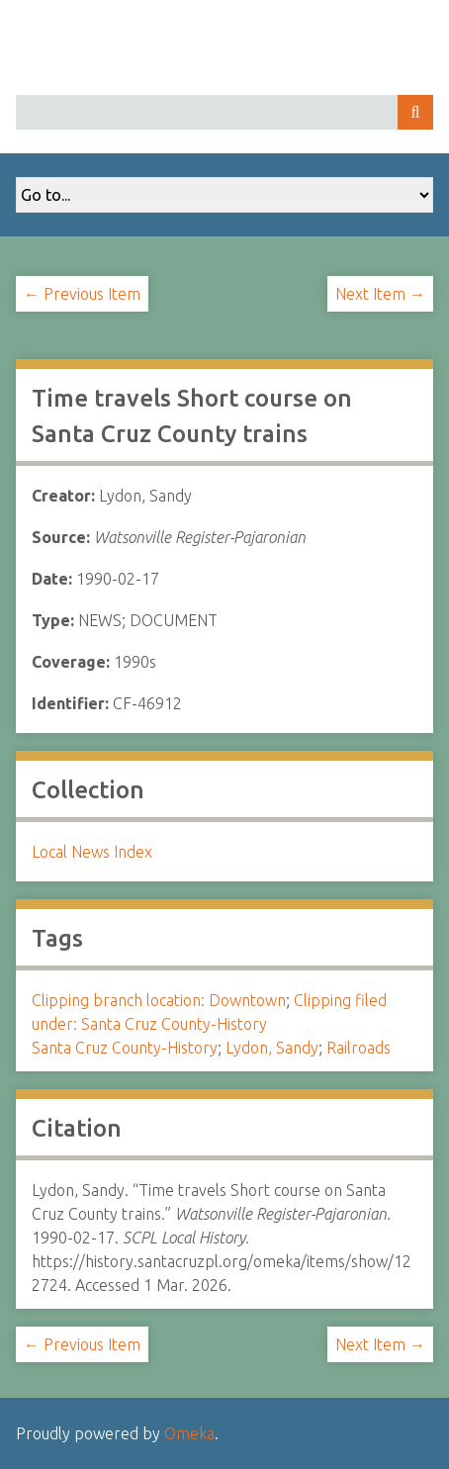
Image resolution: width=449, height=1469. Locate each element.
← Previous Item (82, 294)
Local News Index (92, 852)
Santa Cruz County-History (125, 1047)
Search (415, 112)
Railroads (358, 1047)
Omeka (189, 1433)
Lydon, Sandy (271, 1047)
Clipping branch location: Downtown (159, 1000)
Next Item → (380, 294)
